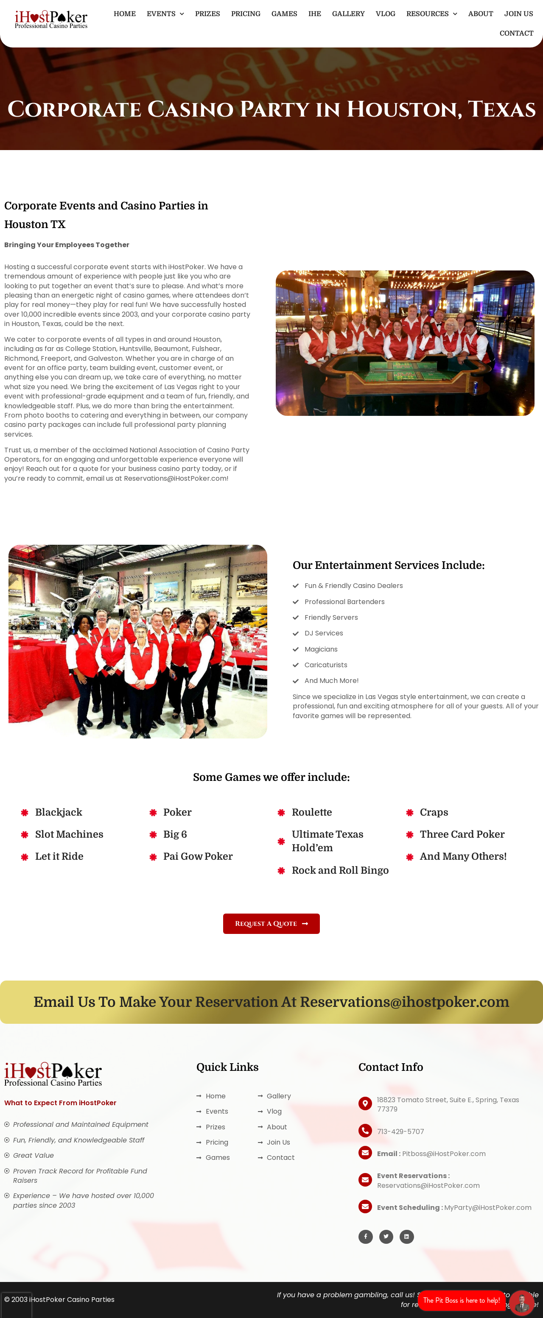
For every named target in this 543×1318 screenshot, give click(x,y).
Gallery (348, 14)
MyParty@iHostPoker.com (454, 1207)
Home (125, 14)
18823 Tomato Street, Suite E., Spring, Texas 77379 (448, 1104)
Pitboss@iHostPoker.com (431, 1154)
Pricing (245, 14)
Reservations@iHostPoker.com (428, 1180)
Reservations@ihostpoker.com (404, 1002)
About (480, 14)
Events (165, 13)
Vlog (385, 14)
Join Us (518, 14)
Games (284, 14)
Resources (431, 13)
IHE (314, 14)
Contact (517, 33)
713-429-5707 (400, 1132)
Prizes (207, 14)
